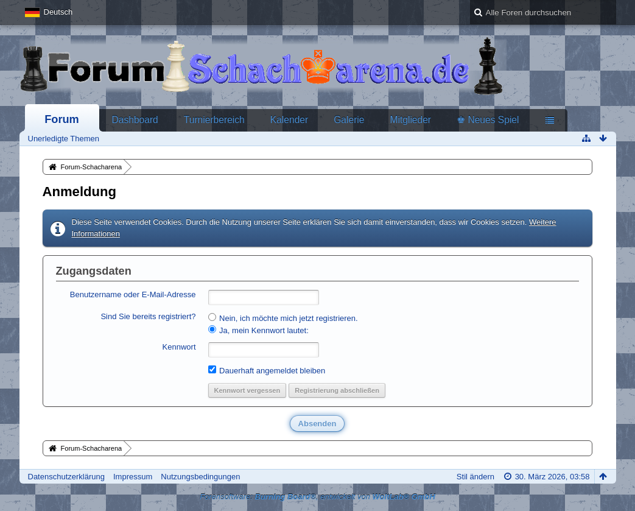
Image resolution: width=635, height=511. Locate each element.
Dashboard (135, 120)
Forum (61, 119)
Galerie (349, 120)
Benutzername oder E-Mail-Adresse (133, 294)
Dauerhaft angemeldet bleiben (267, 370)
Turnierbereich (214, 120)
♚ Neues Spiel (488, 120)
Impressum (132, 476)
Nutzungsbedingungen (200, 476)
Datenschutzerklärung (66, 476)
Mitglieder (410, 120)
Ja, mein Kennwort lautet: (258, 330)
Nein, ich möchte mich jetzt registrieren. (283, 318)
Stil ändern (475, 476)
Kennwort (179, 346)
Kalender (289, 120)
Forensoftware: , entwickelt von (317, 496)
